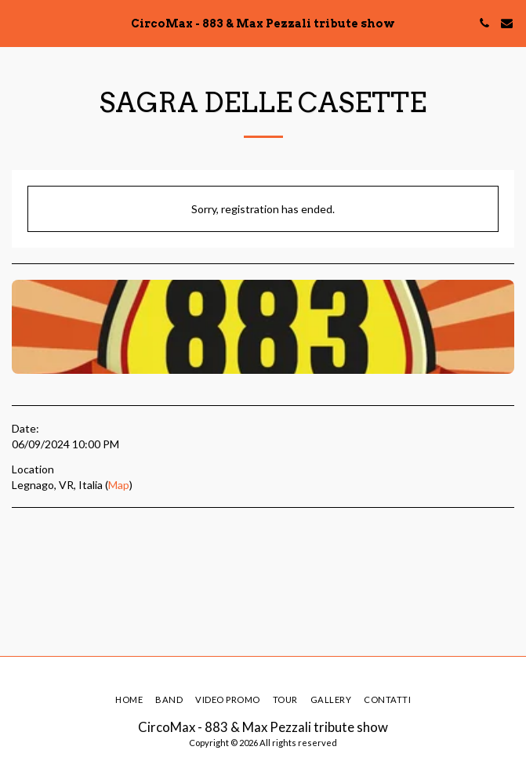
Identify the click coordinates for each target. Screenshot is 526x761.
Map (118, 484)
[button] (17, 23)
